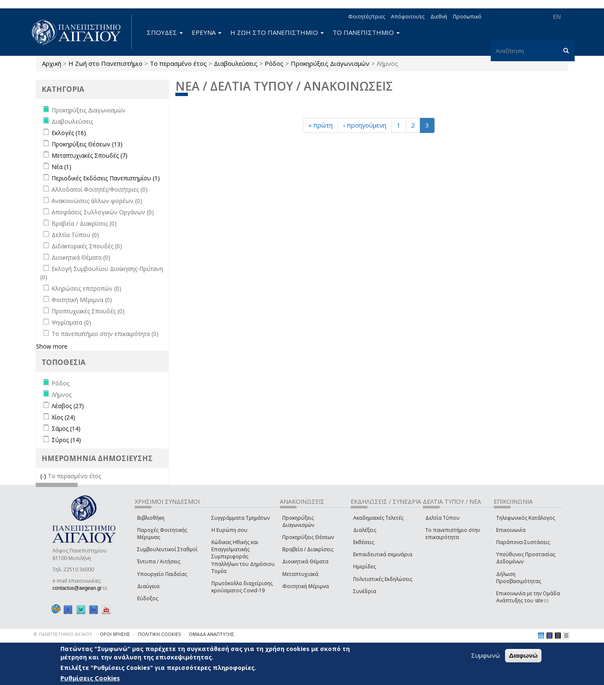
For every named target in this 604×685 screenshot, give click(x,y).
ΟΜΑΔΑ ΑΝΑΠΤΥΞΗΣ (211, 634)
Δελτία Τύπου (442, 517)
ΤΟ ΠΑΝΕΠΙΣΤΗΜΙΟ (366, 32)
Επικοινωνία (511, 530)
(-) (44, 476)
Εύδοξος (147, 598)
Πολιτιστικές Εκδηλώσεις (382, 579)
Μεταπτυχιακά (300, 574)
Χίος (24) (63, 417)
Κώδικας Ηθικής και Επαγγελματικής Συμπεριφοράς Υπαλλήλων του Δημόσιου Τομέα (243, 557)
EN (557, 17)
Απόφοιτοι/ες (407, 16)
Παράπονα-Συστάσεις (523, 542)
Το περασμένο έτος (178, 63)
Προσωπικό (467, 16)
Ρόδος (274, 63)
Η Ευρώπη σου (229, 530)
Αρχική (51, 63)
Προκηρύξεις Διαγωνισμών (330, 63)
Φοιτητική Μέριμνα (305, 586)
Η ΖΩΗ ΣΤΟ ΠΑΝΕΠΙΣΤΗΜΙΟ (277, 32)
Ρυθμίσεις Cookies (90, 679)
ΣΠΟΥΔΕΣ (165, 32)
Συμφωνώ (485, 656)
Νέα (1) (61, 167)
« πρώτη (320, 125)
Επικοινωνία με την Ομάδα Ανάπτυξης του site (528, 597)
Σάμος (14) (66, 428)
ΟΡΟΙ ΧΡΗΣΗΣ (115, 634)
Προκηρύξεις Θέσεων (308, 537)
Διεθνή (438, 16)
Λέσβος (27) (68, 406)
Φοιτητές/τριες (366, 16)
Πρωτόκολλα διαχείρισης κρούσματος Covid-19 (242, 587)
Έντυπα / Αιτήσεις (158, 561)
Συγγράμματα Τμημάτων (240, 517)
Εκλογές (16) (69, 133)
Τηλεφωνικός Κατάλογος (525, 517)
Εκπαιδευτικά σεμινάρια (382, 554)
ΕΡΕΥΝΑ (206, 32)
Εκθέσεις (363, 542)
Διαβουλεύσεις (236, 63)
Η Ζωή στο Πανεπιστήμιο (105, 63)
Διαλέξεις (364, 530)
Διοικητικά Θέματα (305, 561)
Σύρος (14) (66, 440)
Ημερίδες (364, 566)
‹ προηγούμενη (364, 125)
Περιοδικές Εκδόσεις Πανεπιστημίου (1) (106, 178)
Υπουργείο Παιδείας (162, 574)
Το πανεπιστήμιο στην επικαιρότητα (452, 533)
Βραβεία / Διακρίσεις (307, 549)
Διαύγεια (148, 586)
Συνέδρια (364, 591)
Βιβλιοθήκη (150, 517)
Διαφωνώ (523, 656)
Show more (52, 346)
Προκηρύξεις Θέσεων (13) (87, 144)
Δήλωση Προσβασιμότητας (518, 577)
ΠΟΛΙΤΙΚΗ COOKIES (159, 634)
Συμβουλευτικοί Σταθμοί (167, 549)
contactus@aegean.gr (79, 588)
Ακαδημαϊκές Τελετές (378, 517)
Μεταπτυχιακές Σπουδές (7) (90, 155)
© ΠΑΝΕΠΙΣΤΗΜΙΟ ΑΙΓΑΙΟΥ (63, 634)
